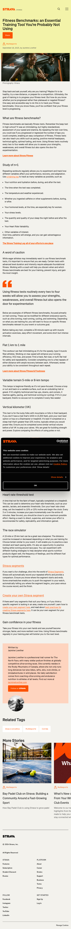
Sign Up (40, 899)
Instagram (6, 903)
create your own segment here (16, 607)
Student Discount (9, 872)
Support (40, 876)
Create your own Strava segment (23, 595)
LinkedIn (6, 915)
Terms (39, 884)
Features (6, 864)
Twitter (5, 907)
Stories (39, 872)
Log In (39, 903)
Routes (5, 876)
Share (7, 35)
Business (40, 880)
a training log (13, 176)
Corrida (45, 729)
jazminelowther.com (17, 682)
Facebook (6, 899)
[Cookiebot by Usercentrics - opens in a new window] (56, 441)
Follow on (18, 688)
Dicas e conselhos (12, 729)
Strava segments (13, 566)
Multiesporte (31, 729)
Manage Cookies (62, 925)
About (39, 864)
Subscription (7, 868)
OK (35, 485)
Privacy (40, 888)
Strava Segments (56, 571)
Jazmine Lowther (29, 48)
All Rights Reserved (10, 853)
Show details (57, 477)
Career (39, 868)
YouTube (6, 911)
